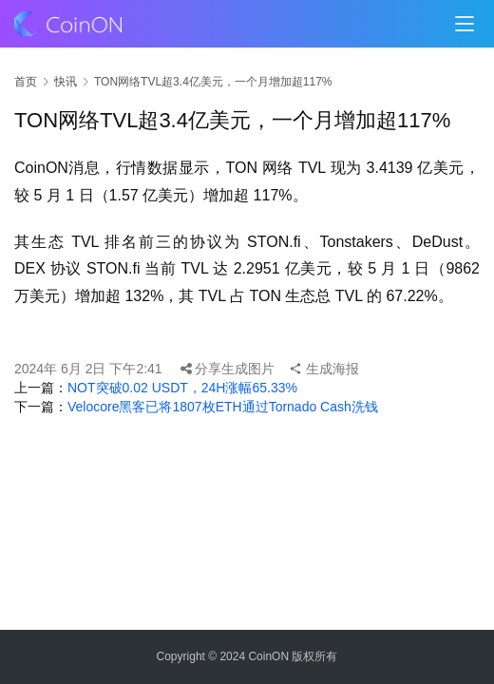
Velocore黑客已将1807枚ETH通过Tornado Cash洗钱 (222, 406)
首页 (25, 81)
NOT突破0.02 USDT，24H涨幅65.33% (182, 387)
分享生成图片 (228, 368)
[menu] (464, 24)
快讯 (65, 81)
